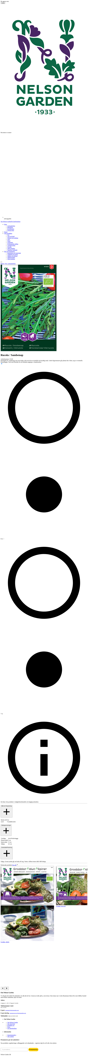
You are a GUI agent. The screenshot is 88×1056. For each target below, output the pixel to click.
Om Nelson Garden (6, 221)
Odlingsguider (11, 257)
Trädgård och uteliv (12, 254)
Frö (8, 235)
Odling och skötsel (12, 256)
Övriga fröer (10, 230)
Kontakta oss (10, 1025)
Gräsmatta (10, 242)
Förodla (9, 247)
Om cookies (10, 1036)
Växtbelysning (11, 245)
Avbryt (3, 3)
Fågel (8, 241)
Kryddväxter (10, 229)
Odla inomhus (11, 248)
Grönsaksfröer (11, 226)
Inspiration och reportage (14, 253)
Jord (8, 239)
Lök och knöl (11, 236)
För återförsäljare (15, 221)
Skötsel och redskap (12, 238)
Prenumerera (33, 1049)
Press (8, 1027)
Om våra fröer (11, 1024)
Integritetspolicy (11, 1035)
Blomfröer (10, 227)
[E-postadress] (14, 1049)
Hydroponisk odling (12, 244)
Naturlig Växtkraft (12, 250)
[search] (1, 262)
